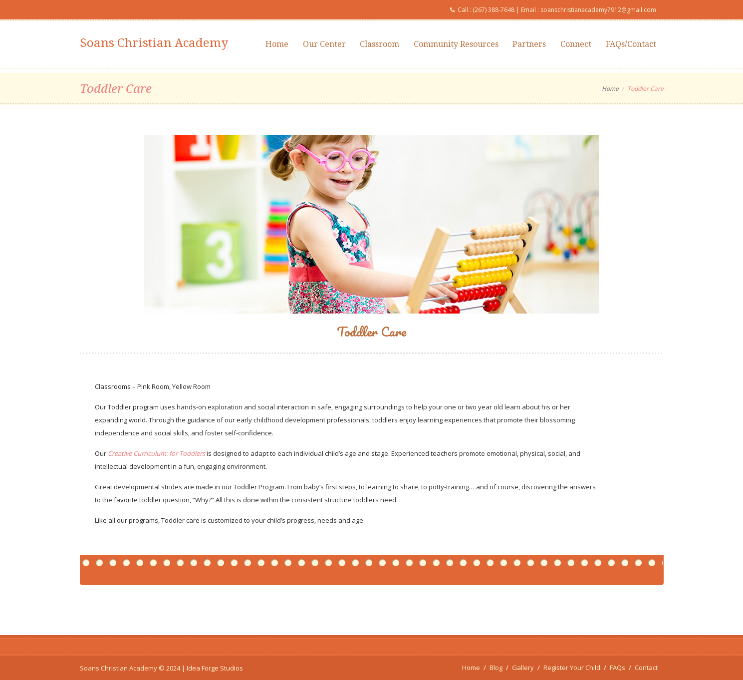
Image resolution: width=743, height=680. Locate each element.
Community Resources (456, 44)
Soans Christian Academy (154, 43)
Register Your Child (571, 667)
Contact (646, 667)
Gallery (523, 667)
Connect (575, 44)
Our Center (324, 44)
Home (276, 44)
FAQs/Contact (631, 44)
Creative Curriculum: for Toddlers (156, 453)
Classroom (379, 44)
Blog (496, 667)
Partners (529, 44)
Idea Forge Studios (215, 668)
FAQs (617, 667)
